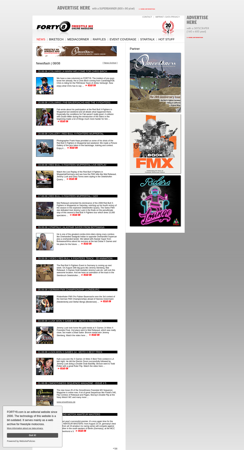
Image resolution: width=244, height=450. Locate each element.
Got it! (32, 435)
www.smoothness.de (66, 402)
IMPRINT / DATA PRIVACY (167, 17)
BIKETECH (56, 39)
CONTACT (147, 17)
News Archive (110, 63)
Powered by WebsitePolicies (21, 441)
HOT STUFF (166, 39)
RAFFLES (99, 39)
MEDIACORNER (78, 39)
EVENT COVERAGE (123, 39)
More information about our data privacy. (25, 428)
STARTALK (147, 39)
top (115, 448)
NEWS (41, 39)
